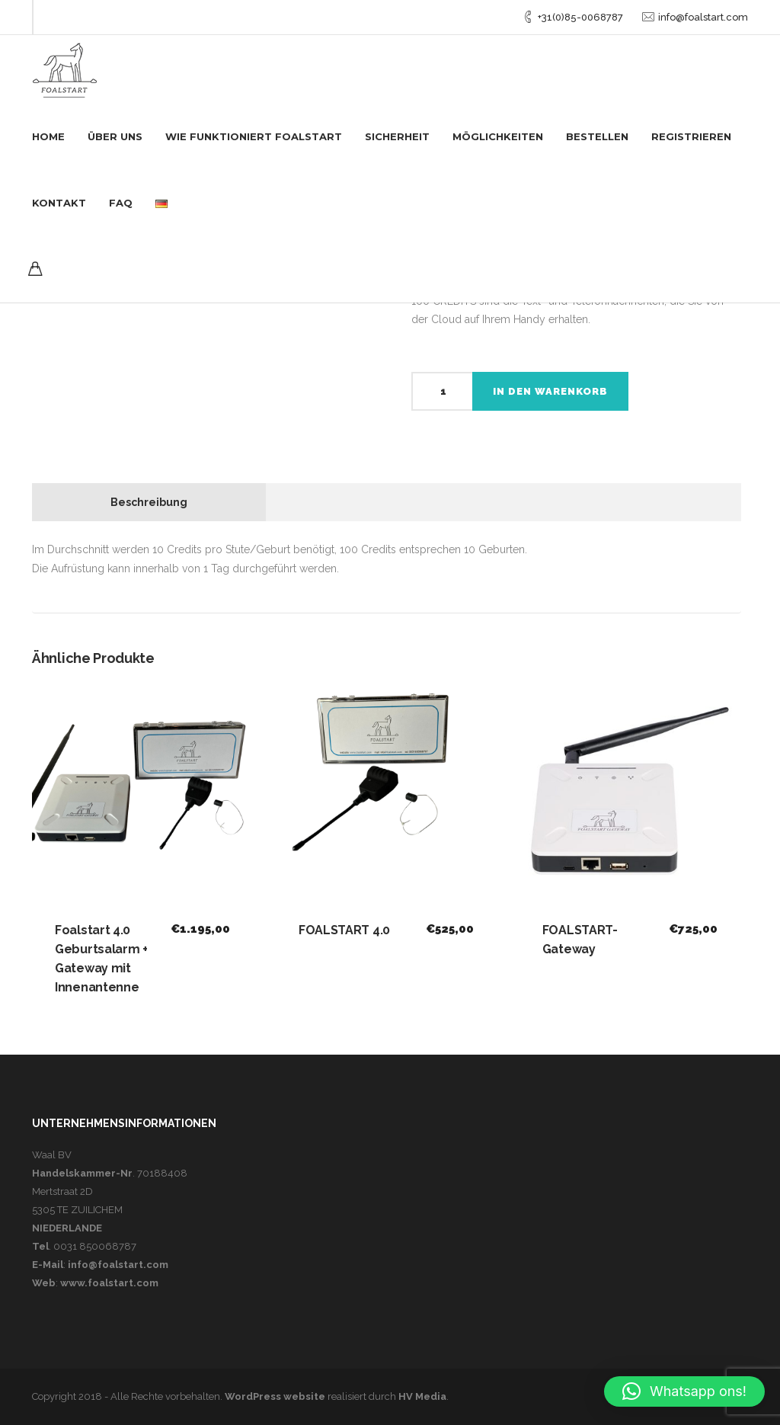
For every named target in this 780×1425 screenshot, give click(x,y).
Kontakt (59, 203)
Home (48, 136)
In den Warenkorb (550, 391)
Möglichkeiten (497, 136)
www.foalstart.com (109, 1283)
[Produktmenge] (441, 391)
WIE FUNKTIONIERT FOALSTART (253, 136)
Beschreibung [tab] (148, 502)
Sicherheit (397, 136)
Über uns (115, 136)
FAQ (121, 203)
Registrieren (691, 136)
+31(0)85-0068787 (580, 17)
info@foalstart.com (703, 17)
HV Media (422, 1396)
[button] (684, 1391)
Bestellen (597, 136)
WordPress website (275, 1396)
